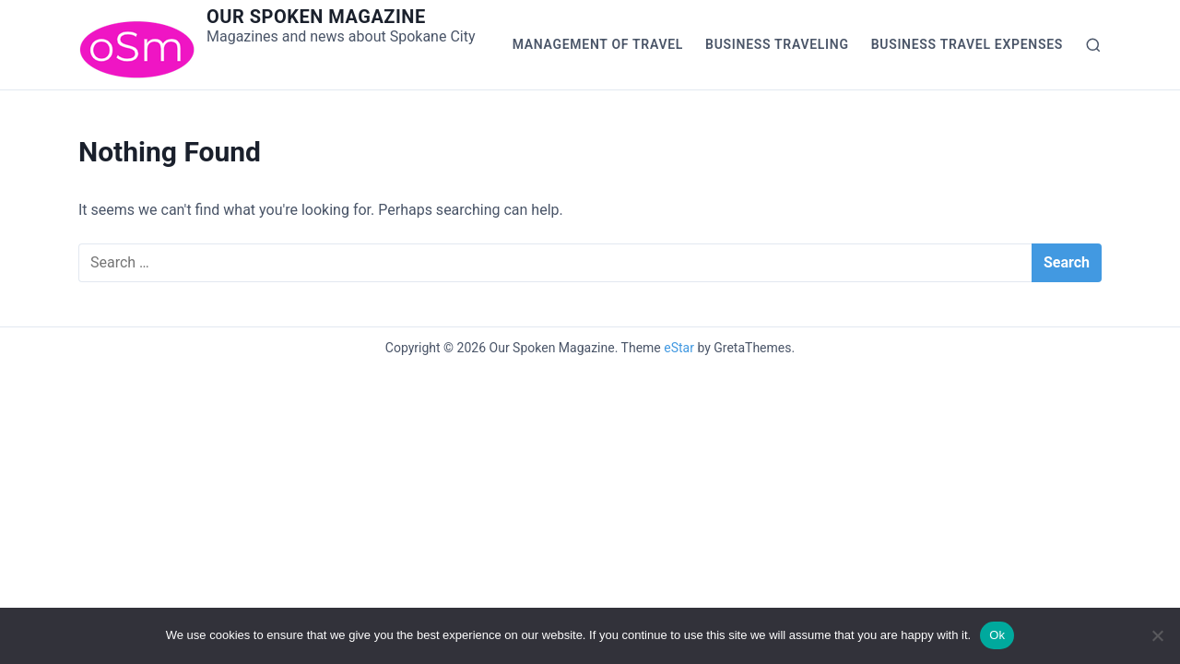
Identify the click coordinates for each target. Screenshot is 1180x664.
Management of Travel (598, 44)
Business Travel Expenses (967, 44)
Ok (997, 635)
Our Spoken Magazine (316, 17)
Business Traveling (777, 44)
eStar (679, 347)
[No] (1157, 635)
